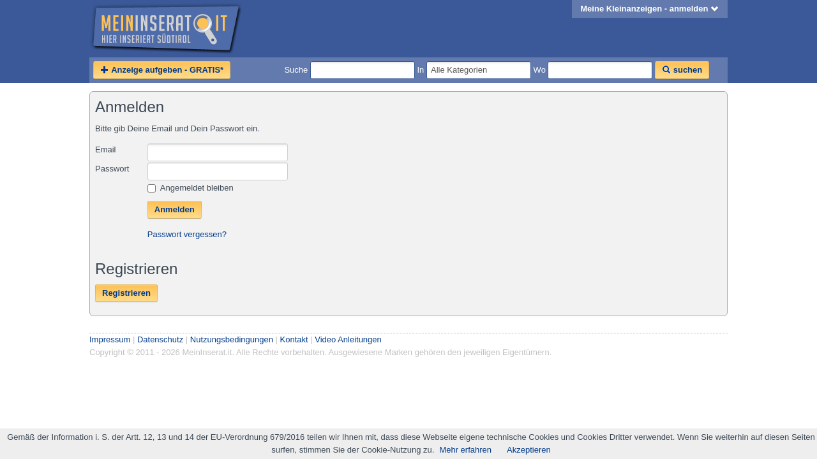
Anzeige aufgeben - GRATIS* (161, 70)
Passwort (112, 168)
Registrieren (126, 293)
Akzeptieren (529, 450)
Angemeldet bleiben (190, 188)
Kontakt (294, 339)
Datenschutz (160, 339)
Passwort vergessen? (187, 234)
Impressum (109, 339)
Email (105, 149)
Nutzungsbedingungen (231, 339)
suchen (682, 70)
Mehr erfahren (465, 450)
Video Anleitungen (348, 339)
